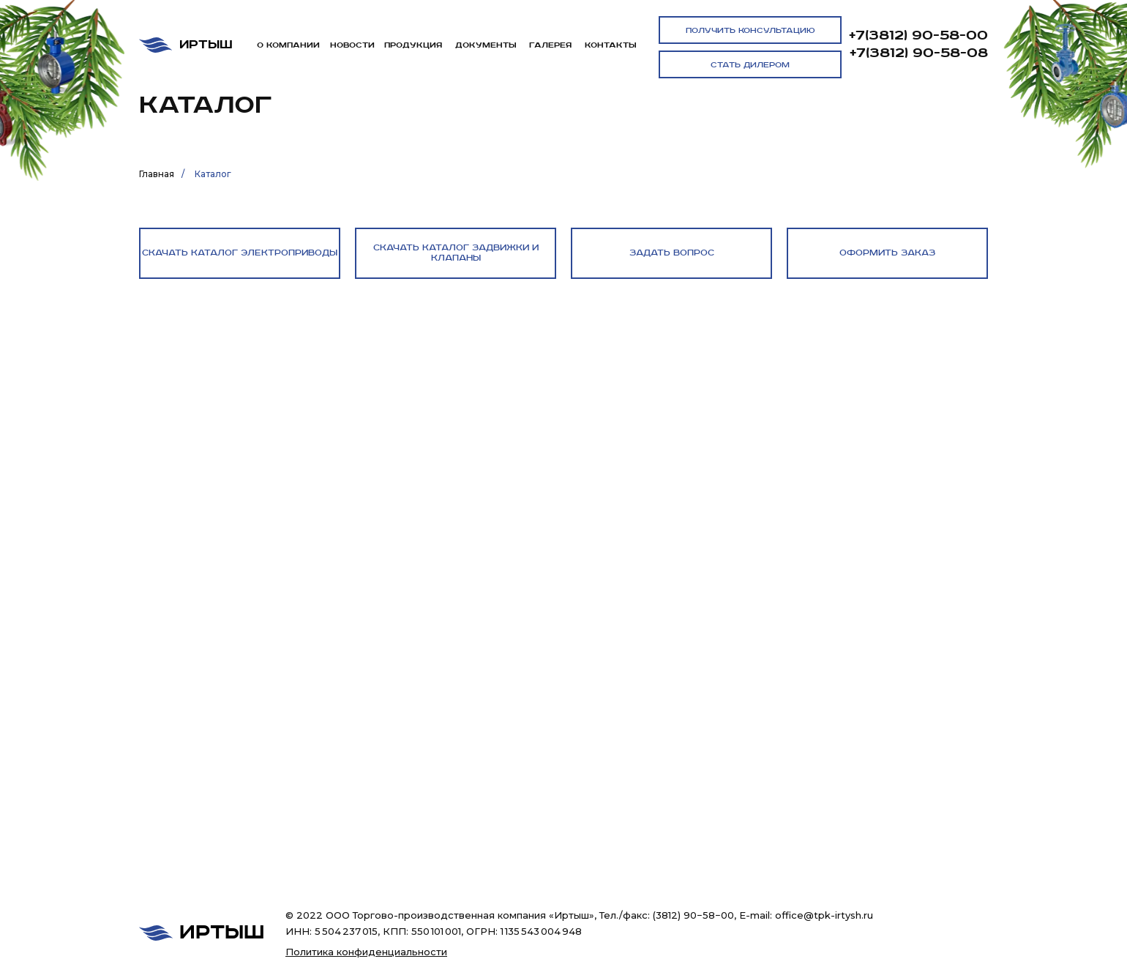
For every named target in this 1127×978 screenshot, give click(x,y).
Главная (156, 173)
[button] (750, 30)
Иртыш (206, 44)
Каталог (213, 173)
